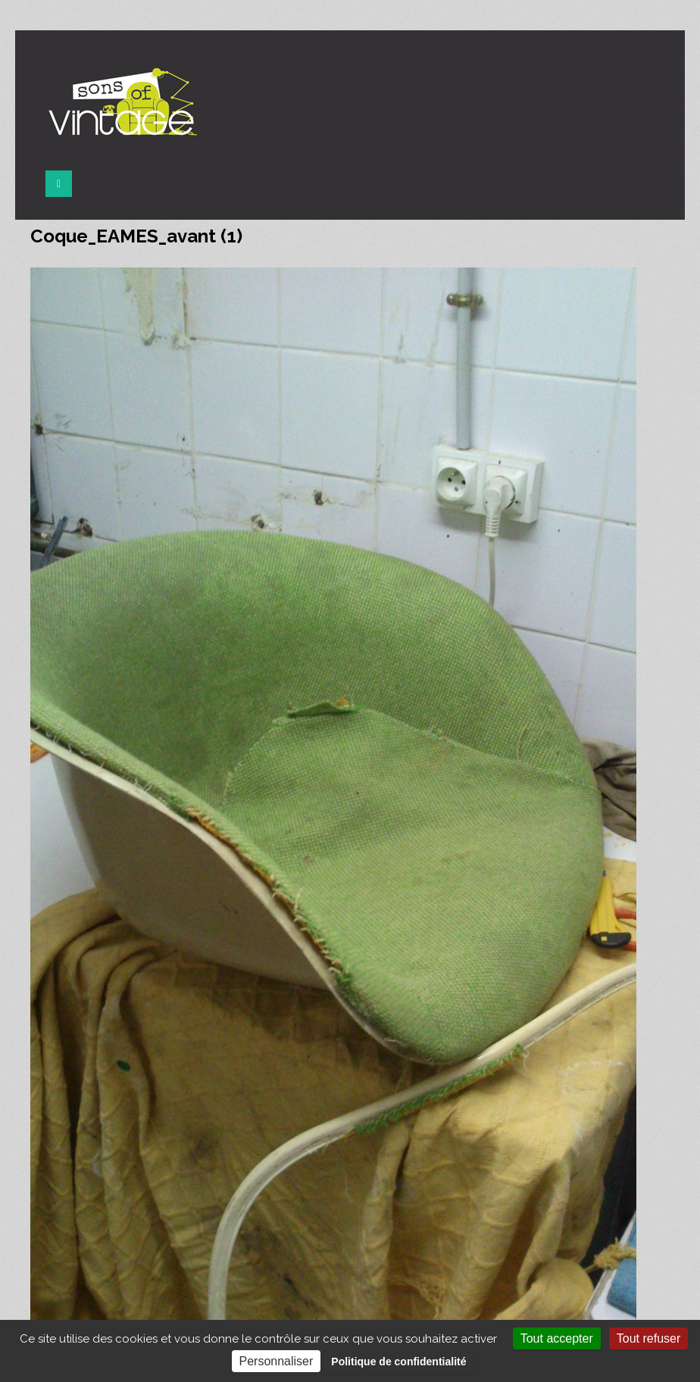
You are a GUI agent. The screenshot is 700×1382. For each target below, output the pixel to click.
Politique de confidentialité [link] (398, 1361)
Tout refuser (648, 1338)
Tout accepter (556, 1338)
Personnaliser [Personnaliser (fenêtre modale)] (276, 1361)
